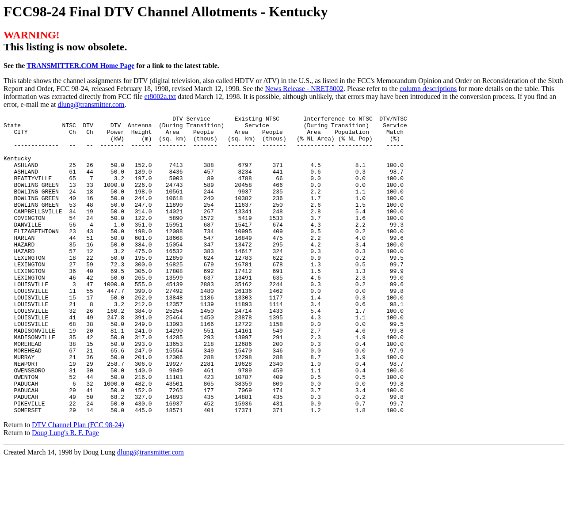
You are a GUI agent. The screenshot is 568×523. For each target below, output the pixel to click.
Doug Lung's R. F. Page (65, 492)
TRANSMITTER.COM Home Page (80, 65)
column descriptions (428, 88)
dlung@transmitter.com (90, 104)
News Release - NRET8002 (304, 88)
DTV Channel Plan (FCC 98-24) (78, 484)
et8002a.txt (160, 96)
